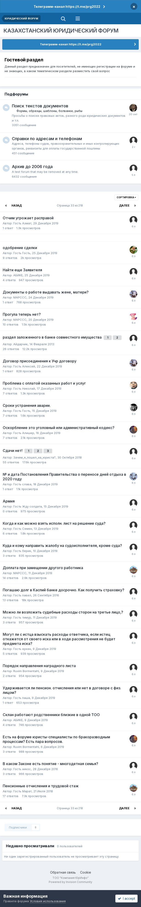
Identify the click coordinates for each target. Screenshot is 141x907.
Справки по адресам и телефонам (47, 138)
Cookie (85, 872)
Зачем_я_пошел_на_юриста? (34, 457)
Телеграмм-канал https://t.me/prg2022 (67, 6)
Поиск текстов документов (40, 105)
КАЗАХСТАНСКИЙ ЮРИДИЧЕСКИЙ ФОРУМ (61, 30)
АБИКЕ (18, 275)
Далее (124, 205)
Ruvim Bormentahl (26, 671)
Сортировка (126, 197)
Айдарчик (20, 344)
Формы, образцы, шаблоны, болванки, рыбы (49, 111)
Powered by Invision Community (70, 882)
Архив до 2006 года (32, 166)
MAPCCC (20, 297)
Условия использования (48, 901)
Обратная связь (63, 872)
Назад (16, 205)
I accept (126, 898)
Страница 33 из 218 (70, 205)
